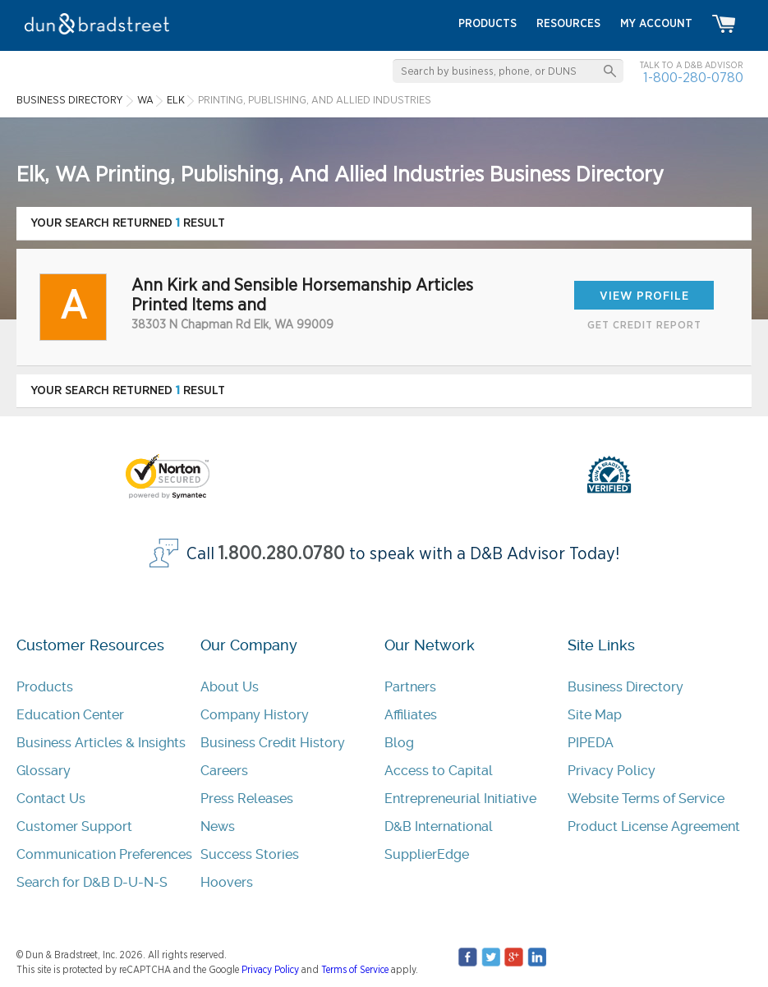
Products (44, 687)
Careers (224, 770)
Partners (410, 687)
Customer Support (74, 826)
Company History (254, 715)
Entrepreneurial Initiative (460, 798)
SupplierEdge (426, 854)
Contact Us (50, 798)
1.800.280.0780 (281, 553)
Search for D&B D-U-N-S (92, 882)
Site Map (595, 715)
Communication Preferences (104, 854)
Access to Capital (438, 770)
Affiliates (410, 715)
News (217, 826)
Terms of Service (355, 970)
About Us (229, 687)
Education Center (70, 715)
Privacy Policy (611, 770)
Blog (399, 743)
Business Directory (625, 687)
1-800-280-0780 (693, 78)
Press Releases (246, 798)
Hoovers (226, 882)
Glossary (43, 770)
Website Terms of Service (646, 798)
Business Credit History (272, 743)
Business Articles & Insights (101, 743)
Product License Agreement (654, 826)
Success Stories (249, 854)
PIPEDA (591, 743)
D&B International (438, 826)
